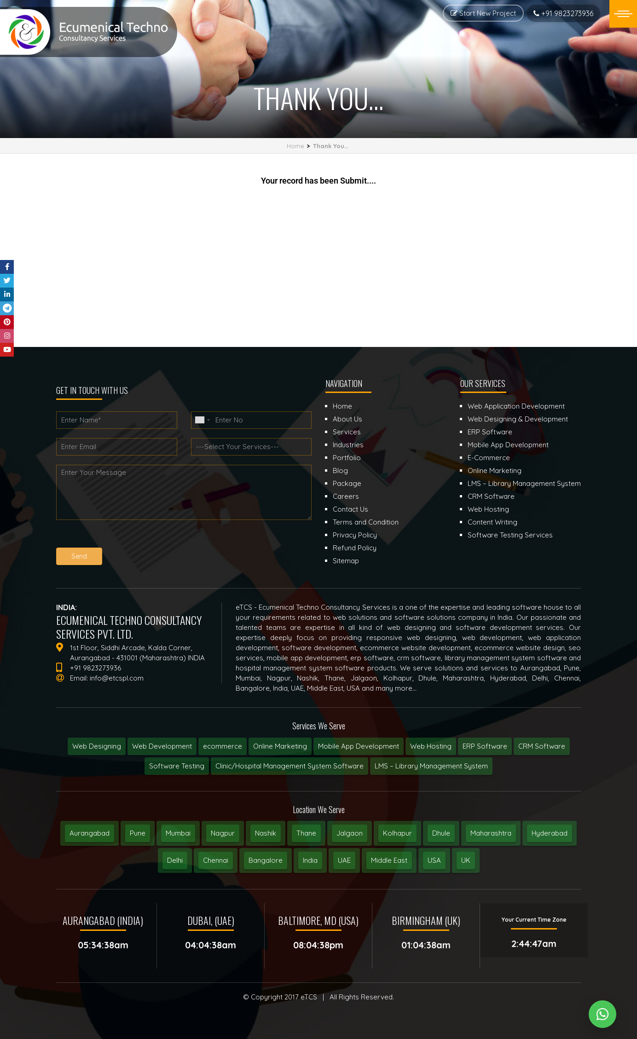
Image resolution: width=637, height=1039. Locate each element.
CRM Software (541, 746)
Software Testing (176, 766)
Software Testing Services (510, 535)
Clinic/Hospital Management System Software (289, 766)
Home (295, 146)
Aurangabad (89, 833)
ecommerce (222, 746)
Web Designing (96, 746)
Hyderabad (550, 833)
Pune (137, 833)
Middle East (389, 860)
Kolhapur (397, 833)
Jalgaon (349, 833)
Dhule (441, 833)
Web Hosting (431, 746)
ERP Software (485, 746)
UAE (344, 860)
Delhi (175, 860)
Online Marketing (280, 746)
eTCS (309, 997)
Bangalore (266, 860)
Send (79, 556)
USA (434, 860)
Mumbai (178, 833)
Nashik (265, 833)
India (310, 860)
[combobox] (202, 420)
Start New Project (483, 13)
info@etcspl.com (117, 678)
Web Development (162, 746)
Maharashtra (490, 833)
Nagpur (223, 833)
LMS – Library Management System (431, 766)
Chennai (215, 860)
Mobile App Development (358, 746)
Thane (306, 833)
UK (465, 860)
